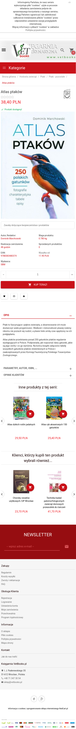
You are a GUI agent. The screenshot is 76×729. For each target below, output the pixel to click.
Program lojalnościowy (12, 617)
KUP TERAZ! (37, 284)
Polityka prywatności (35, 30)
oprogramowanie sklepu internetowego (43, 709)
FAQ (3, 584)
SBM (3, 264)
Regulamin (6, 572)
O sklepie (5, 631)
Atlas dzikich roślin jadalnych (21, 424)
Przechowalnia (8, 613)
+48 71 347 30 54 (11, 678)
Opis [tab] (6, 315)
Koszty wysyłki (8, 576)
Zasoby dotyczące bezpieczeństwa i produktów (26, 225)
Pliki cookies (7, 635)
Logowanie (6, 602)
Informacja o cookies (16, 709)
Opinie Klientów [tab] (14, 374)
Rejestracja (6, 598)
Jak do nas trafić (9, 656)
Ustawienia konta (9, 606)
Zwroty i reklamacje (10, 580)
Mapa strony (7, 643)
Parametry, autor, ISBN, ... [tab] (20, 368)
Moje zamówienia (9, 609)
